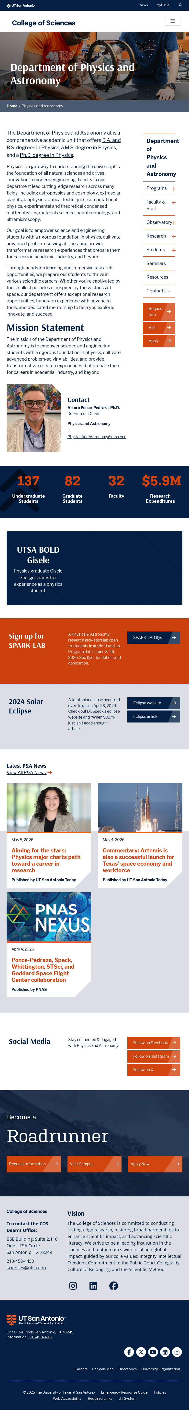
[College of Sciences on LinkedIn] (94, 1287)
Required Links (100, 1398)
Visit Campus (94, 1164)
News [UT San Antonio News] (144, 5)
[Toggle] (172, 21)
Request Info (160, 311)
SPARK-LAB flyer (155, 637)
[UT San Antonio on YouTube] (153, 1352)
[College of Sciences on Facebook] (114, 1287)
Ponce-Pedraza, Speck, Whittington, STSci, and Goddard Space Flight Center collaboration (42, 970)
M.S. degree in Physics (90, 147)
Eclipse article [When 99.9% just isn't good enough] (155, 716)
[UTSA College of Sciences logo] (43, 21)
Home (12, 106)
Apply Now (155, 1164)
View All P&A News (29, 772)
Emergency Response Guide (124, 1392)
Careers (81, 1369)
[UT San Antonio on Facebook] (129, 1352)
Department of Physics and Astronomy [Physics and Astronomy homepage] (160, 157)
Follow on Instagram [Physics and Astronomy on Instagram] (155, 1056)
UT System (127, 1398)
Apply (160, 341)
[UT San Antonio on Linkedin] (165, 1352)
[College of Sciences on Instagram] (74, 1287)
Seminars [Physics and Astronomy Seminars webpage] (156, 263)
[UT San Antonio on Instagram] (177, 1352)
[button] (180, 5)
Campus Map (103, 1369)
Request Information (33, 1164)
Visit (160, 328)
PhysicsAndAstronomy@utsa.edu (96, 437)
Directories (127, 1369)
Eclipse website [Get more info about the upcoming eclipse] (155, 703)
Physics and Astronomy (42, 106)
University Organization (160, 1369)
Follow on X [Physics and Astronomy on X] (155, 1069)
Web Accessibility (67, 1398)
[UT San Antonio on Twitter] (141, 1352)
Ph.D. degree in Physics (46, 155)
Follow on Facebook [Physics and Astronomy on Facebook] (155, 1043)
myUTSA (163, 5)
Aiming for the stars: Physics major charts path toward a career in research (45, 860)
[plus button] (159, 188)
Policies (160, 1392)
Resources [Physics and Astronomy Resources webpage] (157, 277)
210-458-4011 (40, 1337)
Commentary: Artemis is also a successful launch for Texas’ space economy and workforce (138, 860)
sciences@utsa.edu (26, 1268)
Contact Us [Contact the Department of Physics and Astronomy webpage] (158, 290)
